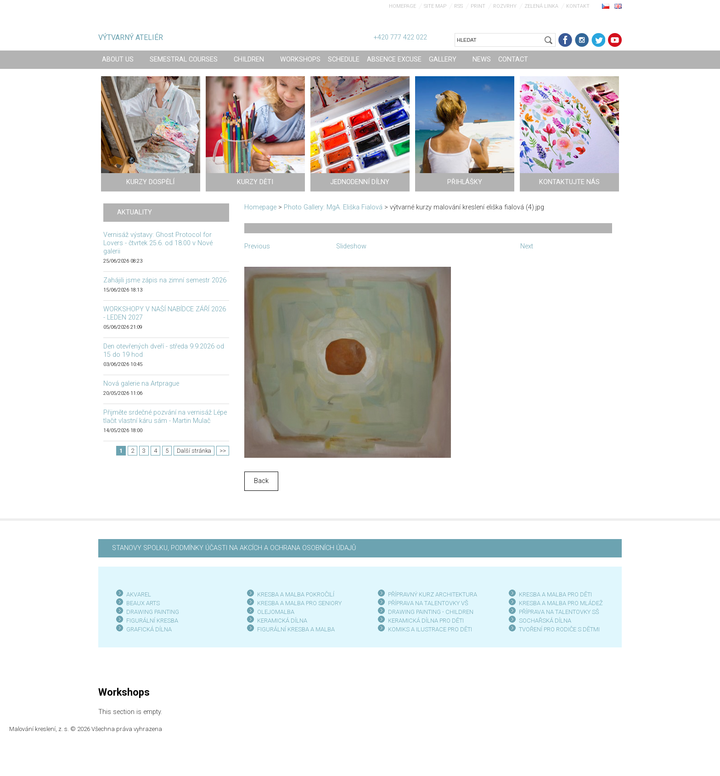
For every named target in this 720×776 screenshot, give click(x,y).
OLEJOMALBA (275, 611)
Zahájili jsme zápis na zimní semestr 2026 (164, 280)
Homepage (402, 6)
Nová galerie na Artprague (141, 384)
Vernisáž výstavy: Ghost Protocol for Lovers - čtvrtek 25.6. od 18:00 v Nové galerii (158, 243)
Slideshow (351, 246)
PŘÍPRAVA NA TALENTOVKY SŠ (559, 611)
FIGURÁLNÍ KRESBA (152, 620)
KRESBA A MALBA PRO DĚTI (555, 594)
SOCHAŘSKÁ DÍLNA (545, 620)
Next (526, 246)
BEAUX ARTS (143, 603)
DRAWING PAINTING (152, 611)
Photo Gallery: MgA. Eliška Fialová (333, 207)
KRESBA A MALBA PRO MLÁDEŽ (561, 603)
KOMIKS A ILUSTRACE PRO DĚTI (430, 629)
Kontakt (578, 6)
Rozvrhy (505, 6)
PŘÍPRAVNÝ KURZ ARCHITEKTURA (432, 594)
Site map (435, 6)
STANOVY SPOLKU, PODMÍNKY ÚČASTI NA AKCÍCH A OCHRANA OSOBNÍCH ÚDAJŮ (234, 548)
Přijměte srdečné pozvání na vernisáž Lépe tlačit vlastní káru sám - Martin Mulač (165, 417)
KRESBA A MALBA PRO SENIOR (297, 603)
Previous (257, 246)
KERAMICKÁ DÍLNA (282, 620)
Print (478, 6)
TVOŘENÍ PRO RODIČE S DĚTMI (559, 629)
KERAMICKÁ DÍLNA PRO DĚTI (426, 620)
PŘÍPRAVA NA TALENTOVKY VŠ (428, 603)
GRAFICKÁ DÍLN (147, 629)
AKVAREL (138, 594)
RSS (458, 6)
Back (261, 481)
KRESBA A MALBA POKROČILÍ (295, 594)
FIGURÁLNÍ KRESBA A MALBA (296, 629)
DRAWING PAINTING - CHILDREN (430, 611)
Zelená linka (541, 6)
